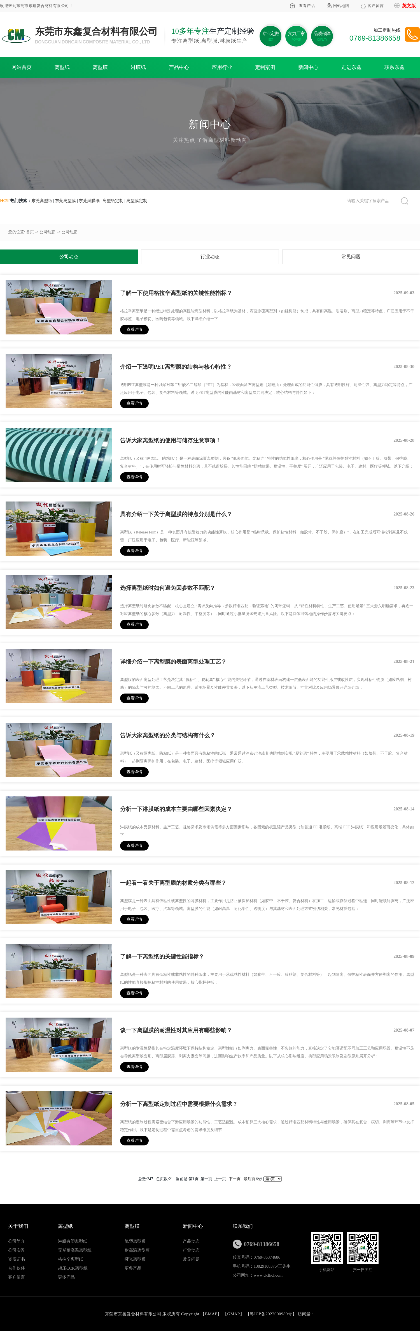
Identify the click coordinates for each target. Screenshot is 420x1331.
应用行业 (222, 67)
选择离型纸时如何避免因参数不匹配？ (167, 588)
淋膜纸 (138, 67)
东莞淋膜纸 (89, 200)
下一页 (235, 1179)
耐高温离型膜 (137, 1250)
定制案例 (265, 67)
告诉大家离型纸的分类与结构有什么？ (167, 735)
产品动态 (191, 1241)
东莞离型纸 (41, 200)
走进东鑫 (351, 67)
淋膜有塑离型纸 (72, 1241)
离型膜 (100, 67)
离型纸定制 (112, 200)
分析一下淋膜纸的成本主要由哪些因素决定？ (176, 809)
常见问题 (351, 256)
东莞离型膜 (65, 200)
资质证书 (16, 1259)
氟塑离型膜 (135, 1241)
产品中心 (179, 67)
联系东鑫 (394, 67)
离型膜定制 (136, 200)
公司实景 (16, 1250)
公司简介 (16, 1241)
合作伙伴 (16, 1268)
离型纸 (62, 67)
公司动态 (47, 232)
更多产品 (66, 1277)
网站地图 (341, 6)
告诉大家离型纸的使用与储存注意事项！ (170, 440)
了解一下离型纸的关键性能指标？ (162, 956)
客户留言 (376, 6)
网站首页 (21, 67)
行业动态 (210, 256)
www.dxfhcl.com (268, 1275)
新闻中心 (308, 67)
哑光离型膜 (135, 1259)
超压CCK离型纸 (73, 1268)
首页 (30, 232)
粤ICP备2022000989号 (271, 1314)
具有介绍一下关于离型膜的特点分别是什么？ (176, 514)
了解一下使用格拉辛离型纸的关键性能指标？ (176, 293)
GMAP (233, 1314)
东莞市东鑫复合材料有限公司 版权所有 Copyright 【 (155, 1314)
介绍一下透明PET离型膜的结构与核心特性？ (176, 367)
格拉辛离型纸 (70, 1259)
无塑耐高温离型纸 (75, 1250)
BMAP (211, 1314)
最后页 (249, 1179)
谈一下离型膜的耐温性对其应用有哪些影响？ (176, 1030)
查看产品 (307, 6)
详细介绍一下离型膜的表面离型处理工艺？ (173, 661)
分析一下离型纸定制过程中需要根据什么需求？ (179, 1104)
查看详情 (134, 329)
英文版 (409, 5)
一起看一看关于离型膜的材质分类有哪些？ (173, 883)
